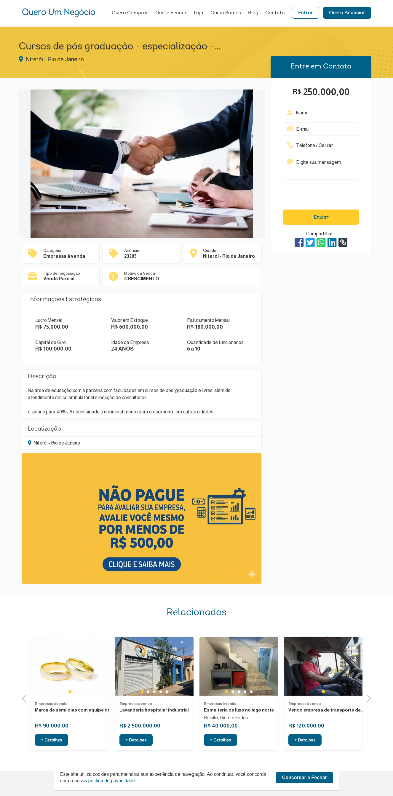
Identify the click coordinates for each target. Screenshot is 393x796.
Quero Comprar (130, 13)
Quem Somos (225, 13)
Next (367, 698)
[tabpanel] (70, 695)
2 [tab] (148, 721)
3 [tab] (154, 721)
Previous (26, 698)
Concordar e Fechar (304, 777)
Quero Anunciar (347, 13)
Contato (275, 13)
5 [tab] (167, 721)
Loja (198, 13)
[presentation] (321, 196)
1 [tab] (69, 720)
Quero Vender (171, 13)
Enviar (321, 217)
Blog (253, 13)
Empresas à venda (51, 733)
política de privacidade (111, 780)
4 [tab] (160, 721)
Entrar (305, 13)
